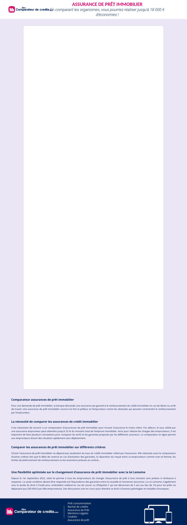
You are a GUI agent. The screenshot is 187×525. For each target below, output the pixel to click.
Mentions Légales (78, 513)
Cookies (72, 516)
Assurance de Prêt (78, 510)
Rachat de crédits (78, 506)
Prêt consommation (79, 503)
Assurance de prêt (78, 520)
